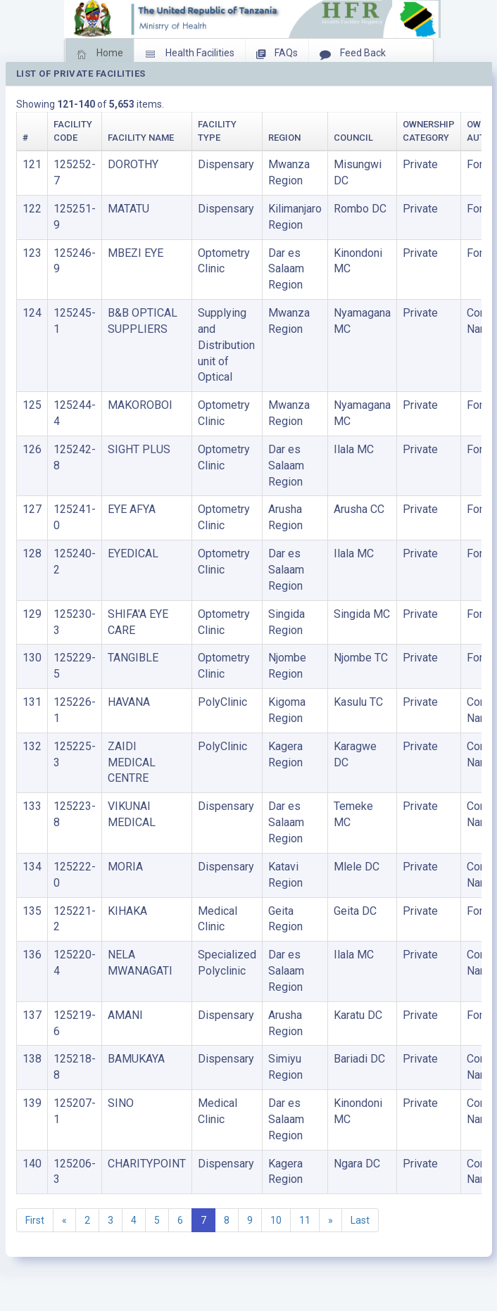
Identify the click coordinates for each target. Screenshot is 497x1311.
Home (99, 54)
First (34, 1220)
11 (304, 1220)
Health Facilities (189, 54)
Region (284, 137)
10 (276, 1220)
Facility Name (141, 137)
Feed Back (353, 54)
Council (353, 137)
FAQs (277, 54)
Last (360, 1220)
